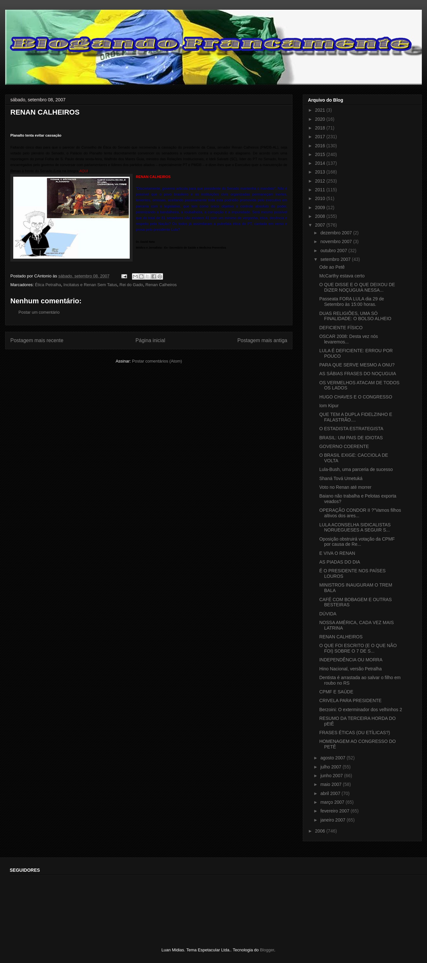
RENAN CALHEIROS (341, 636)
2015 (320, 154)
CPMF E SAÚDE (336, 691)
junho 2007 (332, 775)
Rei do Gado (131, 284)
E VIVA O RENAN (337, 553)
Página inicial (150, 340)
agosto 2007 (333, 757)
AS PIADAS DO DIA (339, 562)
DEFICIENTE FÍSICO (341, 327)
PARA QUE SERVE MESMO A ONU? (357, 364)
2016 (320, 145)
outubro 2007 (334, 250)
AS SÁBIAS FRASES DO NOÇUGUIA (357, 373)
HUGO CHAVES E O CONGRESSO (355, 396)
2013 (320, 171)
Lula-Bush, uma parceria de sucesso (356, 469)
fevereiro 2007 (335, 810)
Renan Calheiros (161, 284)
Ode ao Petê (332, 267)
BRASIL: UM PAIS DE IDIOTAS (351, 437)
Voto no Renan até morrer (345, 487)
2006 (320, 831)
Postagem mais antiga (262, 340)
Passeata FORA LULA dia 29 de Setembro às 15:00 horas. (351, 301)
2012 (320, 181)
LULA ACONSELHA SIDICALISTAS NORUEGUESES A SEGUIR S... (355, 527)
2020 (320, 119)
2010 (320, 198)
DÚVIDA (327, 613)
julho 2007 (331, 766)
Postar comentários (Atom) (157, 361)
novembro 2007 (336, 241)
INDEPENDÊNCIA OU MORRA (350, 659)
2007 (320, 225)
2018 (320, 127)
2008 (320, 216)
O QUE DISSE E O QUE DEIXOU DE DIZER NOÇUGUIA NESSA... (357, 287)
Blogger (267, 949)
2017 (320, 136)
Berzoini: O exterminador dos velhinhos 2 (360, 709)
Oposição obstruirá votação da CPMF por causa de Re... (357, 541)
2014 (320, 163)
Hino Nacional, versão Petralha (350, 668)
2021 (320, 110)
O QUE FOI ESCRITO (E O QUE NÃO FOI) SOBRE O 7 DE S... (358, 648)
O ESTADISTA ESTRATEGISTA (351, 428)
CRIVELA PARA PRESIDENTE (350, 700)
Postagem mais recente (36, 340)
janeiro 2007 (333, 820)
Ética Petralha (48, 284)
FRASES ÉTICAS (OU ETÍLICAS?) (354, 732)
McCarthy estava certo (342, 275)
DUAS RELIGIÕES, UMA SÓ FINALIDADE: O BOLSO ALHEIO (355, 316)
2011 (320, 189)
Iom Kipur (329, 405)
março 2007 (332, 802)
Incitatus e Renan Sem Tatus (90, 284)
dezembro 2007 (336, 232)
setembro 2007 (336, 259)
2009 (320, 207)
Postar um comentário (39, 312)
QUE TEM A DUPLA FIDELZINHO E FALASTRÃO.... (355, 417)
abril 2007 (330, 793)
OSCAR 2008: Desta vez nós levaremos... (348, 339)
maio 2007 (331, 784)
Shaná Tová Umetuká (341, 478)
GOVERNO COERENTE (344, 446)
